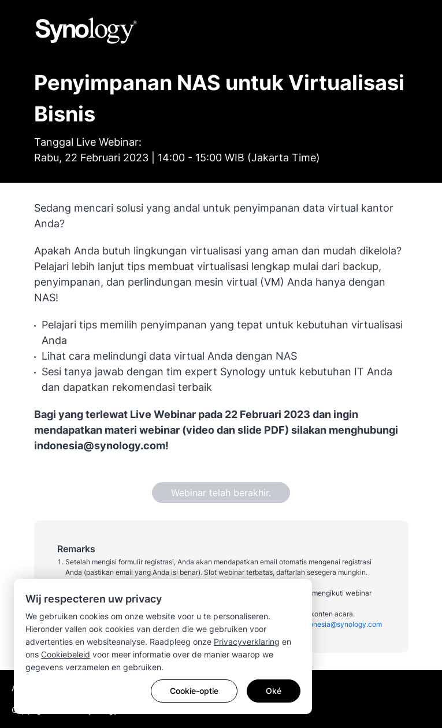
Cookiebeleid (65, 654)
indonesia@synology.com (340, 624)
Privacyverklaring (247, 641)
